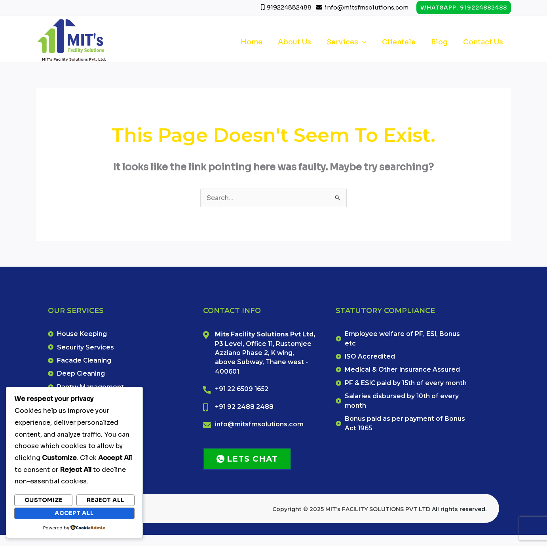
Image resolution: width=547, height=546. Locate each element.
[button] (463, 7)
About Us (301, 42)
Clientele (403, 42)
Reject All (105, 500)
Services (352, 42)
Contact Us (484, 42)
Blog (441, 42)
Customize (44, 500)
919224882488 (290, 7)
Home (260, 42)
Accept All (74, 513)
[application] (368, 42)
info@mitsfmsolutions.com (366, 7)
